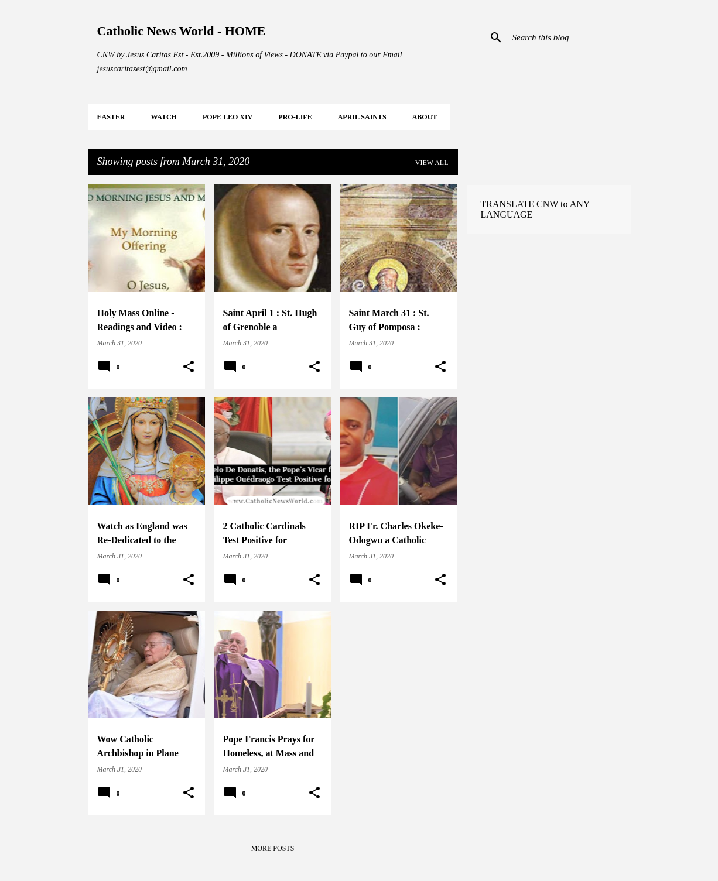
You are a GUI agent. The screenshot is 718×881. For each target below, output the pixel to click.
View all (432, 163)
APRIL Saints (362, 117)
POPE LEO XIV (227, 117)
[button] (189, 367)
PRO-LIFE (295, 117)
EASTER (111, 117)
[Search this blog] (569, 37)
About (424, 117)
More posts (273, 848)
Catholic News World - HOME (181, 30)
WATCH (164, 117)
